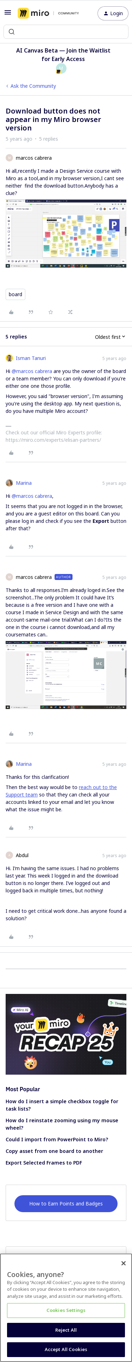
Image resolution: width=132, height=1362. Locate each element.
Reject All (66, 1330)
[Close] (123, 1263)
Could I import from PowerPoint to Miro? (57, 1139)
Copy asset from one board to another (54, 1151)
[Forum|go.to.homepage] (48, 13)
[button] (8, 14)
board (15, 294)
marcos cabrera (34, 157)
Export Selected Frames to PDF (44, 1162)
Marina (24, 483)
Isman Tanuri (31, 358)
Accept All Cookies (66, 1349)
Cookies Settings (66, 1310)
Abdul (22, 855)
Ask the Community (33, 86)
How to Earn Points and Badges (66, 1203)
